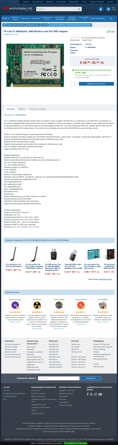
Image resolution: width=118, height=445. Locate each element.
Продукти (26, 2)
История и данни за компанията (14, 393)
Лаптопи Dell (75, 347)
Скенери (96, 364)
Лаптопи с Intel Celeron (78, 357)
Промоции (49, 2)
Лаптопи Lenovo (76, 352)
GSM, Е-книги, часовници (59, 18)
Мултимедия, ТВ (84, 18)
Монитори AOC (54, 347)
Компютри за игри (10, 352)
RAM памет (30, 354)
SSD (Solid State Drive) (34, 357)
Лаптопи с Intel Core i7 (78, 367)
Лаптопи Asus (75, 344)
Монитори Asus (54, 349)
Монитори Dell (53, 352)
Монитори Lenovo (54, 357)
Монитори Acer (54, 344)
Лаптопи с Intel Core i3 (78, 362)
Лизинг (84, 2)
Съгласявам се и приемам (75, 443)
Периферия (36, 18)
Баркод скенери (98, 366)
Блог (5, 399)
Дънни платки (31, 347)
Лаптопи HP (75, 349)
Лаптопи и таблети (15, 18)
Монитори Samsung (55, 364)
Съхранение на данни (46, 18)
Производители (37, 2)
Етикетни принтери (99, 349)
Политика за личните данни (40, 407)
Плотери (96, 352)
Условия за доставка (38, 393)
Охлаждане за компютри (35, 352)
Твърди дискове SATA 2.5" (35, 359)
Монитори (53, 341)
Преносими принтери (100, 359)
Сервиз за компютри (97, 2)
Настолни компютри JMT (13, 344)
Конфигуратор (74, 2)
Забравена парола (37, 413)
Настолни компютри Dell (12, 357)
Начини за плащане (38, 396)
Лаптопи (75, 341)
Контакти (110, 2)
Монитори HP (53, 354)
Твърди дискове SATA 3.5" (35, 362)
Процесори (30, 349)
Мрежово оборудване (72, 18)
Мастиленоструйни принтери (102, 347)
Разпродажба (61, 2)
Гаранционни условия (38, 404)
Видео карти (31, 364)
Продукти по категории (67, 390)
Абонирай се (91, 378)
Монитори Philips (54, 362)
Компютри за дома (10, 349)
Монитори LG (53, 359)
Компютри (5, 18)
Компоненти (25, 18)
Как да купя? (35, 390)
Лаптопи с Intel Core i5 (78, 364)
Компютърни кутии (33, 367)
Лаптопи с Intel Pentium (78, 359)
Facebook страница (10, 396)
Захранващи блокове (33, 370)
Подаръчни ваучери (66, 405)
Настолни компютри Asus (13, 354)
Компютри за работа (11, 347)
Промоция (62, 399)
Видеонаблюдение (98, 18)
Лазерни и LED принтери (101, 344)
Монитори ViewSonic (55, 367)
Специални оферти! (26, 378)
